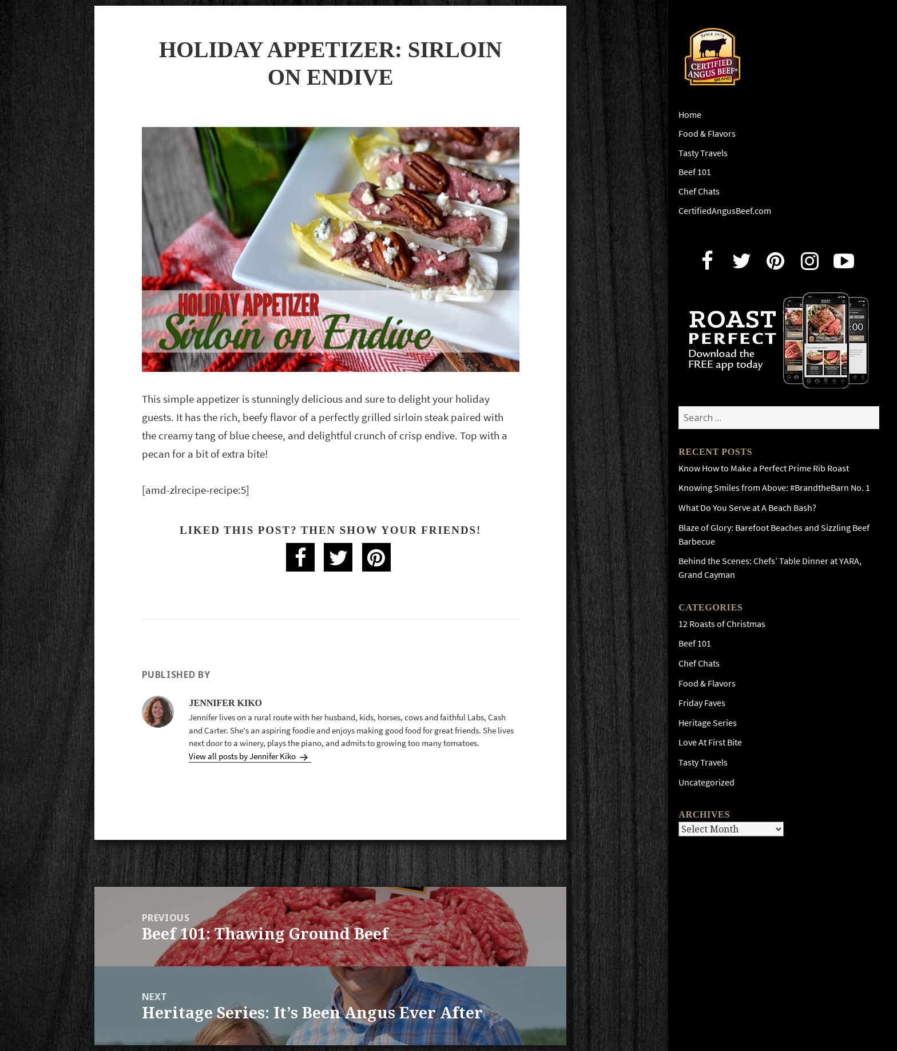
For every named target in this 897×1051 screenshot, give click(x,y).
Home (689, 115)
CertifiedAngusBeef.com (724, 211)
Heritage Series (707, 723)
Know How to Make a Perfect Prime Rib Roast (763, 468)
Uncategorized (706, 782)
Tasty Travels (703, 153)
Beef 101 (694, 172)
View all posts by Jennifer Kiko (243, 756)
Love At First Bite (710, 742)
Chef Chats (699, 191)
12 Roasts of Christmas (721, 624)
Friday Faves (701, 703)
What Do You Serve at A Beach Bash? (747, 508)
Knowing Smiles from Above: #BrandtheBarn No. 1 (774, 488)
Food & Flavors (707, 134)
